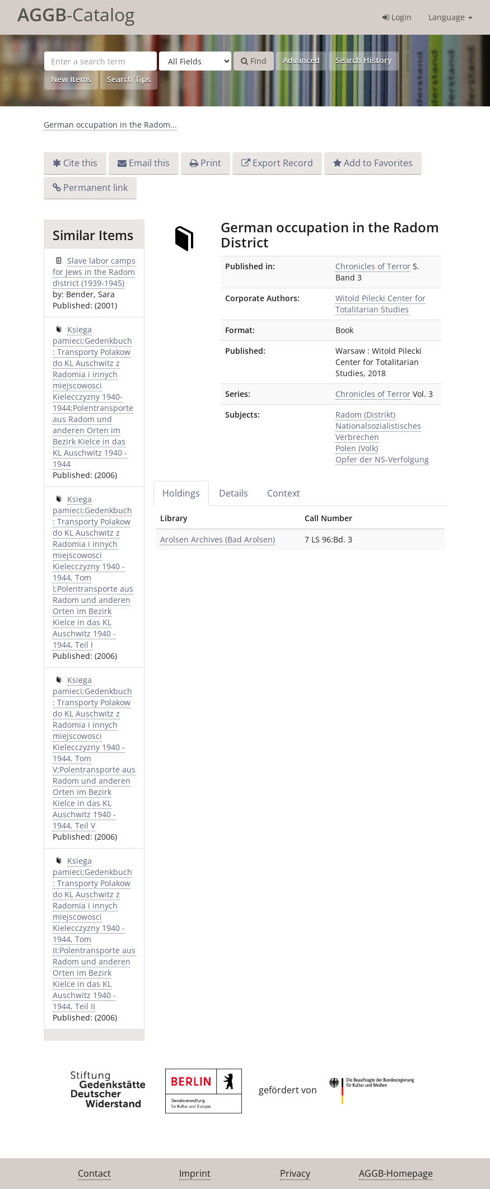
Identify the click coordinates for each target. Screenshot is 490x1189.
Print (210, 163)
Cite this (80, 163)
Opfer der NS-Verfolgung (382, 459)
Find (254, 60)
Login (397, 17)
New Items (71, 79)
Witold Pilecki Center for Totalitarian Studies (380, 304)
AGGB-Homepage (396, 1173)
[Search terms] (100, 61)
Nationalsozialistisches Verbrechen (378, 431)
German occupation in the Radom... (110, 124)
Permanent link (95, 187)
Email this (149, 163)
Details (233, 493)
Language (450, 17)
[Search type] (195, 61)
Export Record (283, 163)
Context (283, 493)
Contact (94, 1173)
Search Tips (129, 79)
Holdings (181, 493)
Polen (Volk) (356, 448)
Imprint (195, 1173)
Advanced (301, 60)
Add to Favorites (378, 163)
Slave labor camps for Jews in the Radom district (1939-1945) (94, 271)
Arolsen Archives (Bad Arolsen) (217, 539)
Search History (363, 60)
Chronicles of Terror (372, 266)
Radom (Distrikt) (365, 414)
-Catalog (75, 14)
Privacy (295, 1173)
